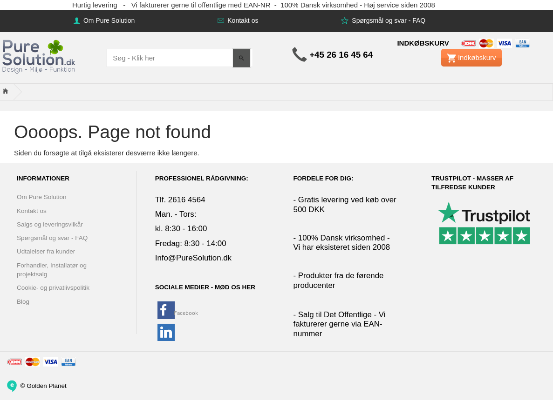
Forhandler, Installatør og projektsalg (52, 270)
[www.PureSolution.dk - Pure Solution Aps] (39, 55)
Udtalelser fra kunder (46, 251)
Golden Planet (47, 385)
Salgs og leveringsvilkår (50, 224)
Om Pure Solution (108, 20)
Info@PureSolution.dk (193, 257)
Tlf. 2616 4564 (180, 199)
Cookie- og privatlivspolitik (53, 287)
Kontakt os (241, 20)
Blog (23, 301)
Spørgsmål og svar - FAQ (387, 20)
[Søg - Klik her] (241, 57)
